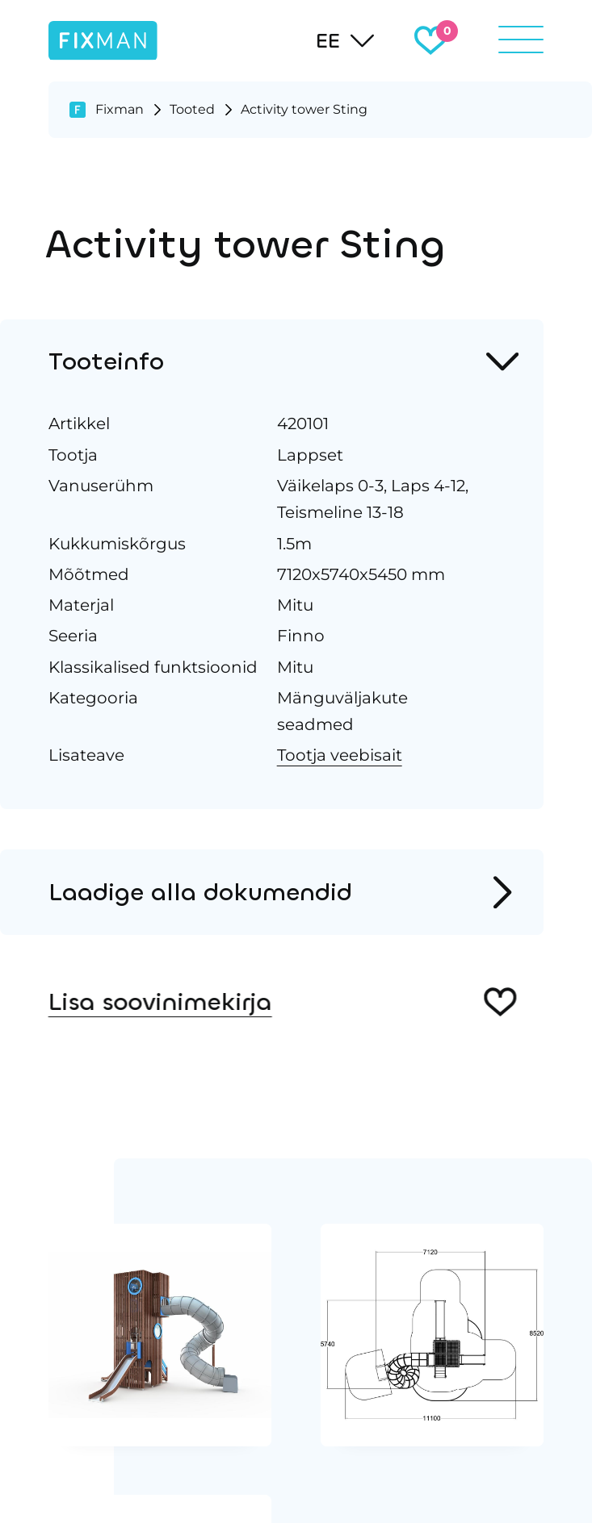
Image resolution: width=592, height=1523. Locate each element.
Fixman (119, 109)
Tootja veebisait (338, 755)
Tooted (192, 109)
